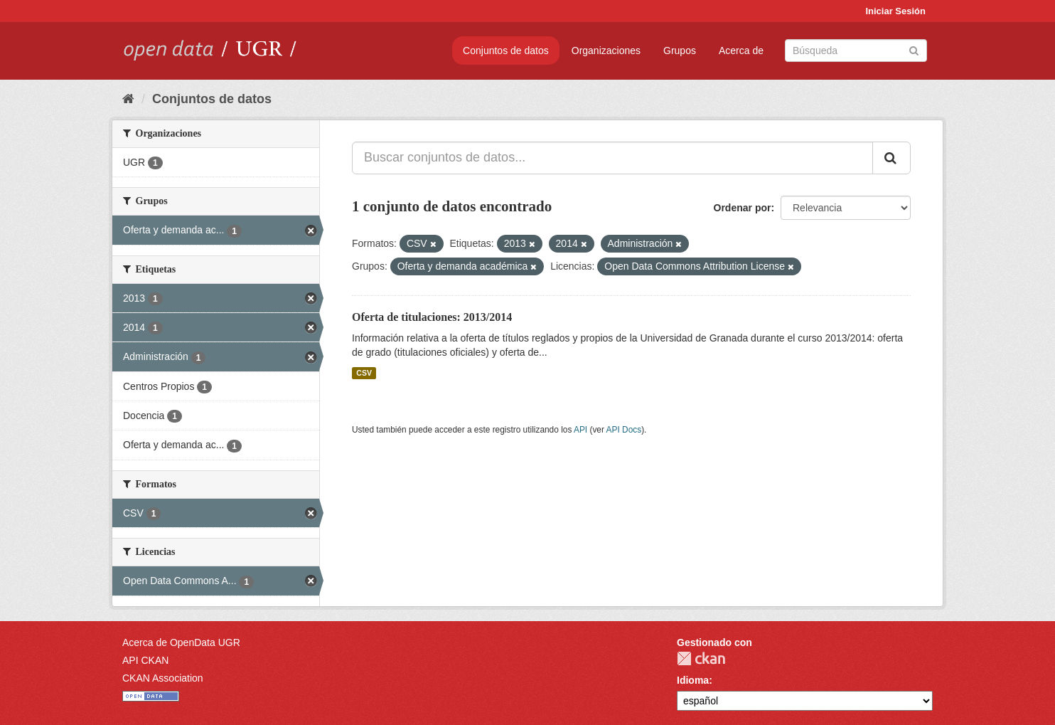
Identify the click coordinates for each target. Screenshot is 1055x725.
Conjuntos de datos (506, 50)
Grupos (679, 50)
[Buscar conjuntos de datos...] (612, 158)
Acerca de (741, 50)
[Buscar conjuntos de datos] (856, 50)
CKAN (701, 658)
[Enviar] (914, 49)
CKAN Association (162, 678)
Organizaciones (606, 50)
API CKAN (145, 660)
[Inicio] (128, 99)
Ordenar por (742, 207)
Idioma (693, 680)
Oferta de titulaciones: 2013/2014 (432, 317)
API (580, 430)
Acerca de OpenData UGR (181, 642)
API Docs (624, 430)
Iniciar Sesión (895, 11)
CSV (364, 373)
